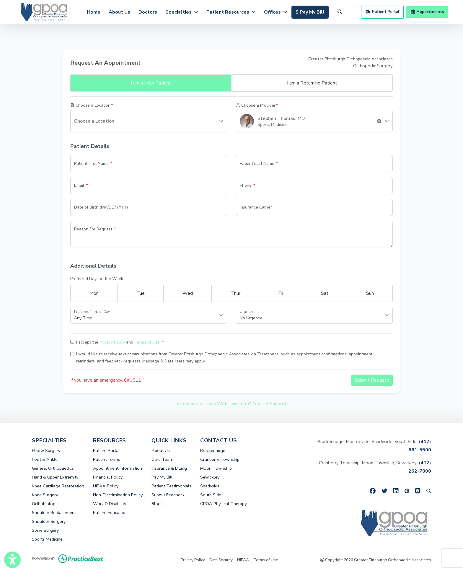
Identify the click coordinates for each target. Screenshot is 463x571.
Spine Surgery (45, 530)
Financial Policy (108, 477)
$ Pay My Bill (312, 11)
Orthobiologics (46, 504)
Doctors (147, 12)
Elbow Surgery (46, 450)
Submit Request (372, 380)
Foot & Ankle (45, 459)
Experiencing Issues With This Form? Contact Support (231, 404)
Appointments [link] (427, 11)
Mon (94, 293)
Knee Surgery (45, 495)
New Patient (151, 83)
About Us (119, 12)
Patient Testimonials (171, 486)
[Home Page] (44, 11)
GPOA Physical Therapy (223, 504)
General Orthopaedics (53, 468)
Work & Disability (109, 504)
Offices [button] (275, 12)
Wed (187, 293)
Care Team (162, 459)
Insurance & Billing (169, 468)
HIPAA (243, 560)
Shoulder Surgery (49, 521)
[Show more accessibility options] (12, 560)
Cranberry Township (219, 459)
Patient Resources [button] (231, 12)
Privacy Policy (112, 342)
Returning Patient (312, 83)
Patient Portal (382, 11)
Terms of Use (147, 342)
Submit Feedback (168, 495)
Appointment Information (117, 468)
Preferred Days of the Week (96, 279)
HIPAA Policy (105, 486)
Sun (370, 293)
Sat (324, 293)
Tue (140, 293)
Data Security (221, 560)
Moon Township (216, 468)
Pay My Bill (161, 477)
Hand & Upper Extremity (55, 477)
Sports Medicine (47, 539)
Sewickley (209, 477)
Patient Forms (106, 459)
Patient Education (110, 512)
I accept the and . (118, 342)
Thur (235, 293)
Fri (280, 293)
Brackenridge (212, 450)
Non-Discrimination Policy (118, 495)
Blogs (157, 504)
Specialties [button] (181, 12)
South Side (210, 495)
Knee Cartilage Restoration (58, 486)
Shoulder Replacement (54, 512)
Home (93, 12)
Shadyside (210, 486)
